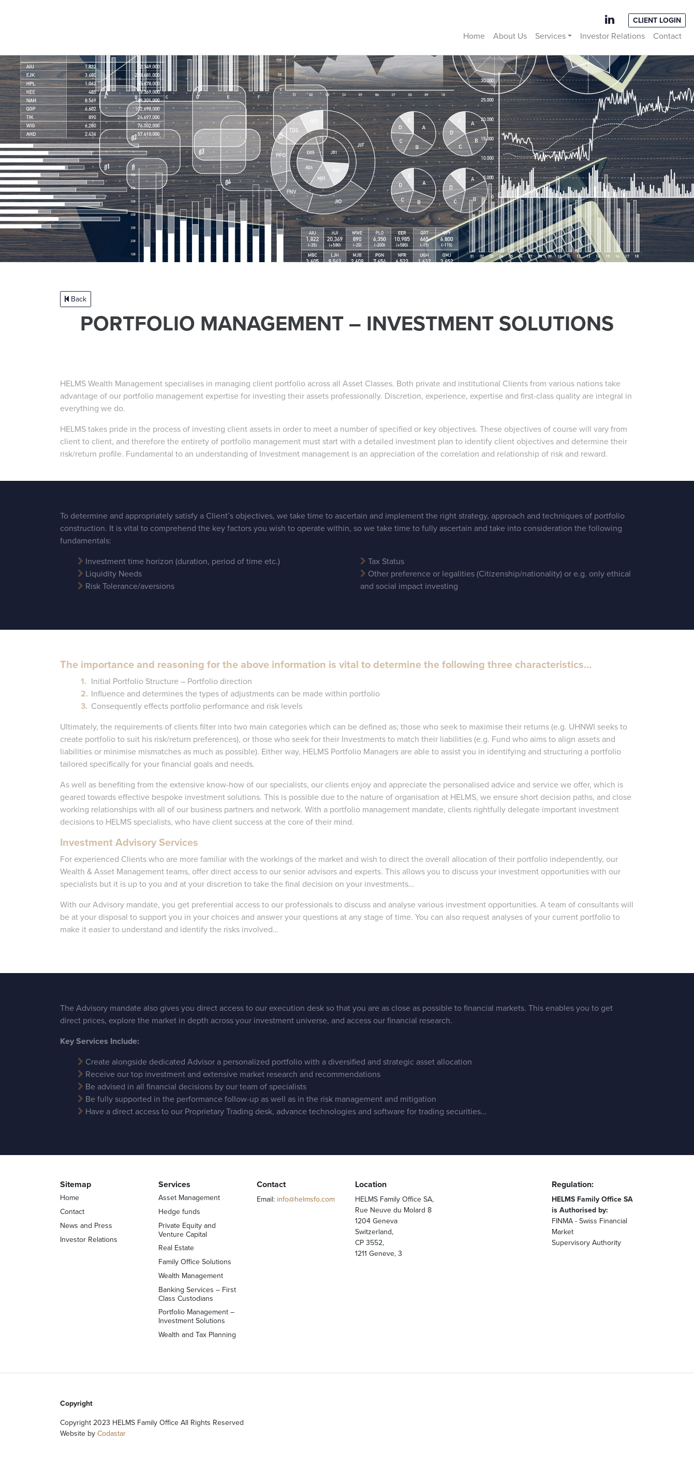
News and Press (86, 1225)
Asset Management (189, 1197)
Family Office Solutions (194, 1261)
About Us (510, 36)
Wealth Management (190, 1275)
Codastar (111, 1433)
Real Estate (176, 1247)
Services (550, 36)
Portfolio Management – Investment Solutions (196, 1316)
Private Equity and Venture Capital (187, 1230)
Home (474, 36)
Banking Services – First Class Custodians (197, 1294)
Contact (667, 36)
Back (75, 299)
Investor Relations (612, 36)
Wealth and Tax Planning (197, 1334)
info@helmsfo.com (306, 1199)
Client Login (657, 20)
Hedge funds (179, 1211)
